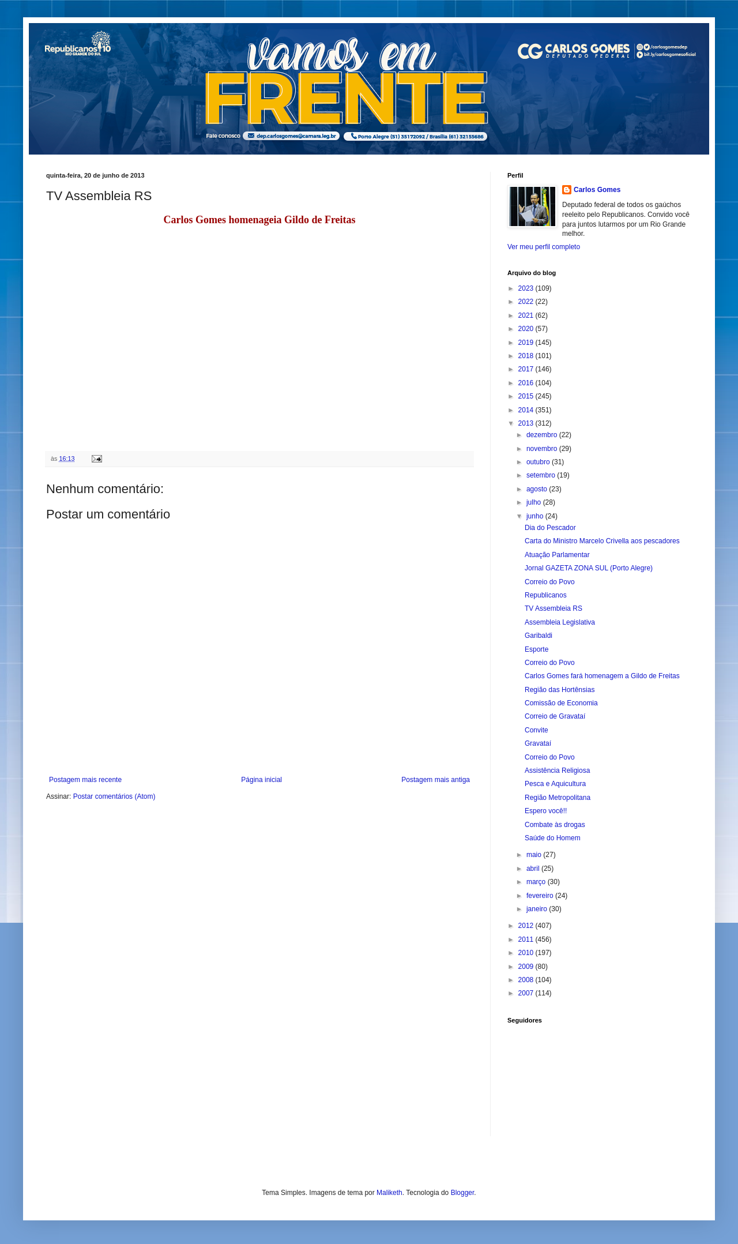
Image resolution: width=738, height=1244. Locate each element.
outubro (539, 462)
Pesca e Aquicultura (555, 784)
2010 (527, 953)
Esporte (536, 649)
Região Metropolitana (557, 798)
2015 (527, 396)
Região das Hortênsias (559, 690)
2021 (527, 315)
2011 (527, 939)
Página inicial (261, 780)
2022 (527, 302)
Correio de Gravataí (555, 716)
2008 (527, 980)
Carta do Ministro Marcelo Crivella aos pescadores (602, 541)
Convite (536, 730)
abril (533, 869)
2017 (527, 369)
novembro (542, 449)
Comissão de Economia (561, 703)
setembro (541, 475)
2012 (527, 926)
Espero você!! (546, 811)
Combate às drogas (555, 825)
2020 (527, 329)
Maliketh (389, 1193)
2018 (527, 356)
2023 (527, 288)
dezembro (542, 435)
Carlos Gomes (597, 190)
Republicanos (546, 595)
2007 (527, 993)
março (537, 882)
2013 (527, 423)
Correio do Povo (550, 582)
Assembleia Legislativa (560, 622)
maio (534, 855)
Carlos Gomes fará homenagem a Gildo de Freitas (602, 676)
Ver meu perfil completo (543, 247)
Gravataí (538, 743)
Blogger (463, 1193)
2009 (527, 967)
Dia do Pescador (550, 528)
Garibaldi (538, 636)
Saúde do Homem (553, 838)
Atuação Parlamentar (557, 555)
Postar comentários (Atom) (114, 796)
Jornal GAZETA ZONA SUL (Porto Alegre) (589, 568)
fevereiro (540, 896)
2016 (527, 383)
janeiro (537, 909)
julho (534, 502)
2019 (527, 343)
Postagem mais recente (85, 780)
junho (535, 516)
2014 (527, 410)
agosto (537, 489)
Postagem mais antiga (435, 780)
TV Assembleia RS (553, 608)
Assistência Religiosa (557, 770)
